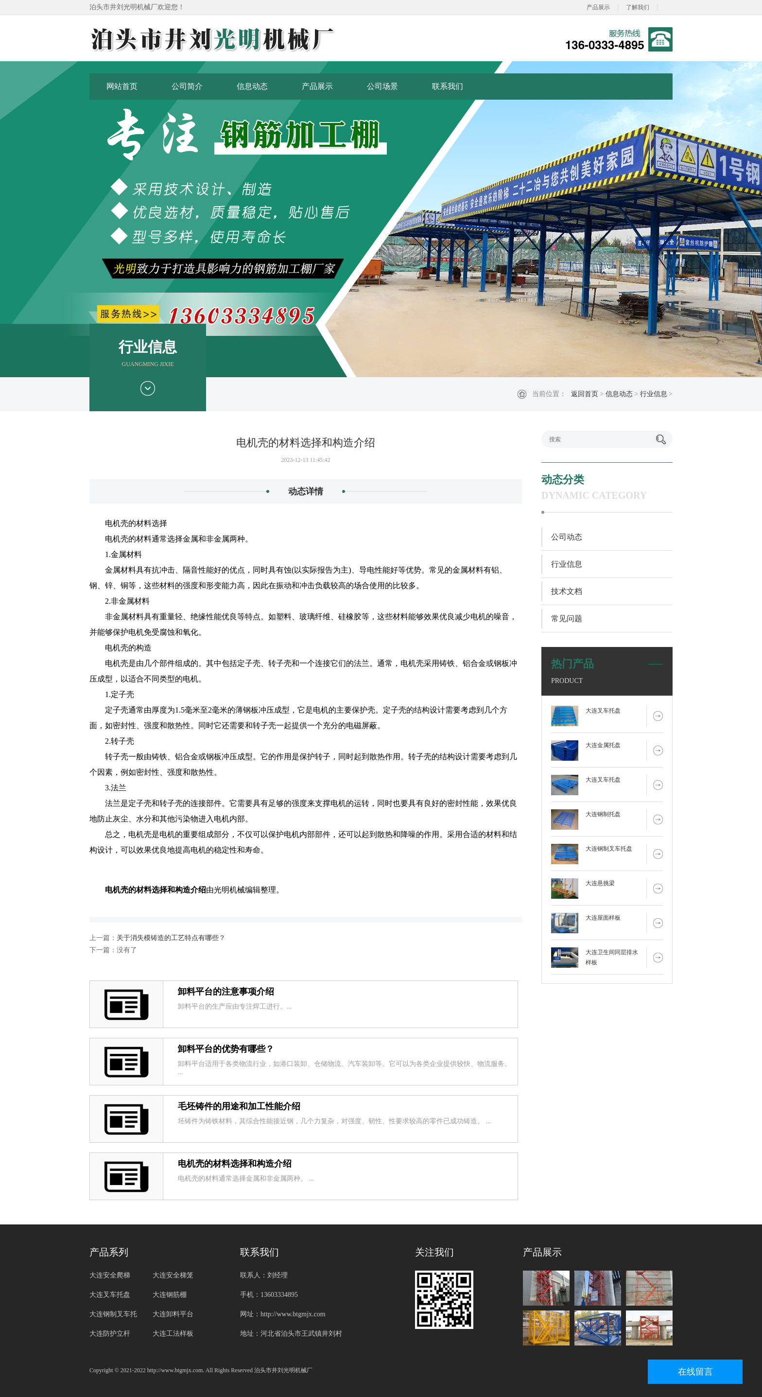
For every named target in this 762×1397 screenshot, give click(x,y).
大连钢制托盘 (603, 814)
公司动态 (566, 537)
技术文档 (566, 591)
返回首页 (584, 394)
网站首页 (122, 86)
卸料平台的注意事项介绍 (226, 991)
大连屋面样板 (603, 917)
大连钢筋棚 (170, 1294)
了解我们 (637, 7)
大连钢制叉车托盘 (609, 848)
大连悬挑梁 (600, 883)
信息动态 (252, 86)
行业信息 (653, 394)
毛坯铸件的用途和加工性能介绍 (239, 1106)
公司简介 (187, 86)
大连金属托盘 (603, 745)
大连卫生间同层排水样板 (612, 957)
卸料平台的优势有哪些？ (226, 1049)
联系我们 (447, 86)
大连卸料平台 (173, 1314)
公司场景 (382, 86)
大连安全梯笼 (173, 1275)
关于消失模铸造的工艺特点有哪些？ (171, 938)
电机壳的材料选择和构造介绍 (235, 1164)
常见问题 (566, 618)
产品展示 (598, 7)
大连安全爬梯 (109, 1275)
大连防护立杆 (109, 1333)
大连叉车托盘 (603, 710)
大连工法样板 (173, 1333)
